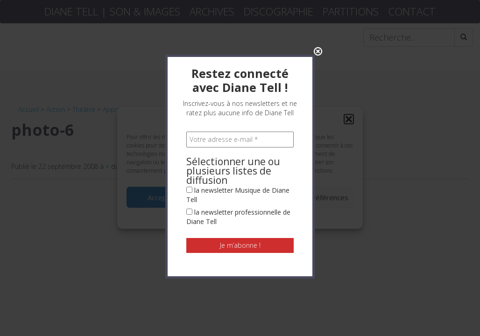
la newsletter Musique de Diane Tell (237, 192)
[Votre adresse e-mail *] (240, 137)
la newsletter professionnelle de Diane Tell (238, 214)
